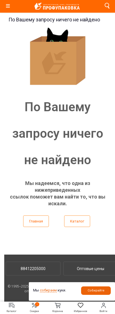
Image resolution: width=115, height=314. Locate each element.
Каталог (77, 221)
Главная (36, 221)
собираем (48, 290)
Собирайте (96, 290)
